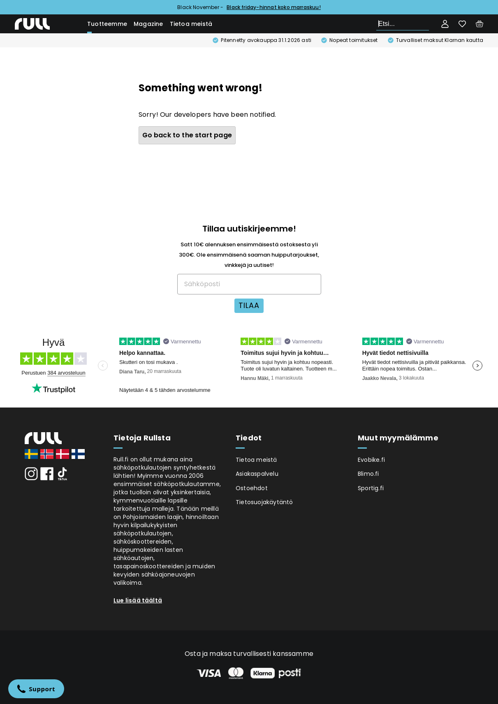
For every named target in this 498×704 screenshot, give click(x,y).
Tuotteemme (107, 24)
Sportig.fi (371, 488)
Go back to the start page (187, 135)
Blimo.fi (368, 474)
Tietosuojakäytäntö (264, 502)
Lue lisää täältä (137, 600)
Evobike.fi (371, 460)
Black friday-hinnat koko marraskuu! (274, 7)
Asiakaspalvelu (257, 474)
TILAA (249, 305)
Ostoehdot (252, 488)
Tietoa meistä (191, 24)
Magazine (148, 24)
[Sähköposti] (249, 284)
